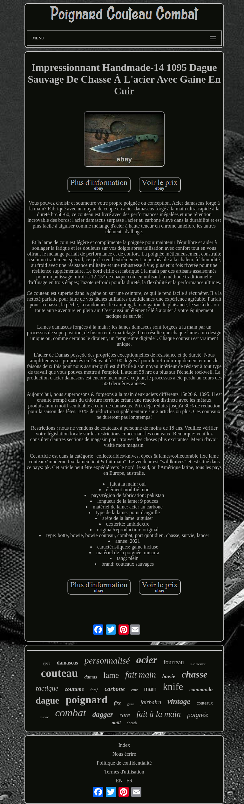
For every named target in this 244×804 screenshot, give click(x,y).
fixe (117, 703)
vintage (178, 701)
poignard (86, 699)
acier (146, 659)
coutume (74, 689)
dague (47, 700)
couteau (59, 673)
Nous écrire (124, 754)
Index (124, 745)
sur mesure (198, 664)
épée (47, 663)
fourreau (173, 662)
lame (111, 675)
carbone (115, 688)
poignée (197, 715)
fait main (140, 674)
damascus (67, 662)
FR (129, 780)
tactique (47, 688)
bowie (168, 676)
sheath (132, 723)
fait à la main (159, 714)
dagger (102, 715)
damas (90, 676)
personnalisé (107, 660)
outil (116, 722)
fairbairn (150, 702)
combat (70, 713)
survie (44, 717)
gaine (130, 704)
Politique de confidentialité (124, 763)
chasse (194, 674)
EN (119, 780)
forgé (94, 690)
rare (124, 715)
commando (201, 689)
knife (173, 686)
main (150, 689)
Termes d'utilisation (124, 771)
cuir (134, 689)
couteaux (205, 703)
